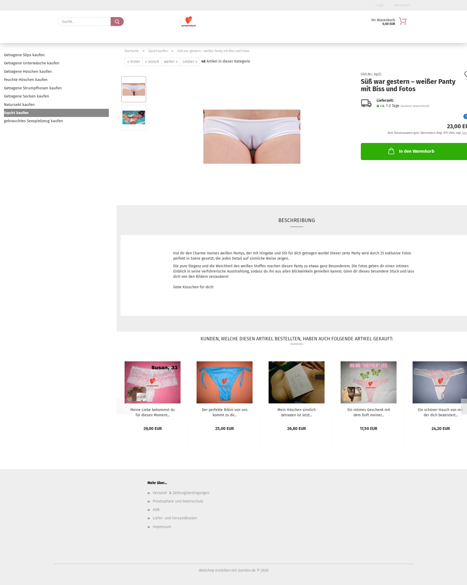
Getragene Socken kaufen (26, 96)
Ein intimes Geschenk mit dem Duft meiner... (368, 412)
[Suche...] (117, 21)
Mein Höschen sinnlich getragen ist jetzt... (297, 412)
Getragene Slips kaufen (24, 55)
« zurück (152, 61)
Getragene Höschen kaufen (28, 71)
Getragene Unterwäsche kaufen (31, 63)
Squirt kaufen (16, 112)
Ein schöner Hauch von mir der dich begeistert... (440, 412)
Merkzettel (401, 5)
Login (378, 5)
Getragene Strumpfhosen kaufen (33, 88)
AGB (156, 509)
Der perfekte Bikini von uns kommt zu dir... (225, 412)
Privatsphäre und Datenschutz (178, 501)
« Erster (133, 61)
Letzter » (190, 61)
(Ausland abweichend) (415, 106)
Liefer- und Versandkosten (175, 518)
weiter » (171, 61)
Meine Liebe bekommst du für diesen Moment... (152, 412)
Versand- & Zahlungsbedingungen (181, 493)
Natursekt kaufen (19, 104)
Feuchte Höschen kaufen (26, 79)
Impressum (162, 527)
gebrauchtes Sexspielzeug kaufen (33, 121)
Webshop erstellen (214, 570)
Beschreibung (296, 220)
